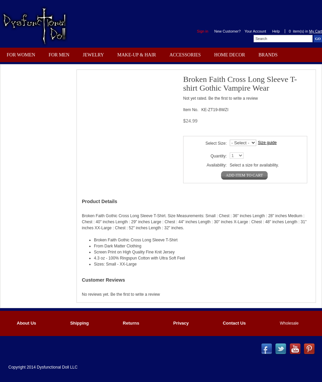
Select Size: (215, 143)
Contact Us (234, 323)
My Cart (315, 31)
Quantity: (219, 156)
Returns (131, 323)
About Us (26, 323)
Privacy (181, 323)
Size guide (267, 142)
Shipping (79, 323)
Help (276, 31)
